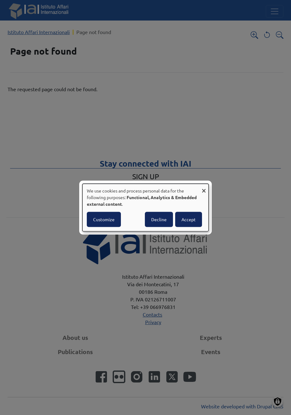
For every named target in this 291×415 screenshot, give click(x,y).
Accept (188, 219)
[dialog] (145, 208)
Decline (159, 219)
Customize (104, 219)
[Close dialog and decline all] (204, 188)
